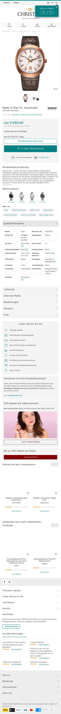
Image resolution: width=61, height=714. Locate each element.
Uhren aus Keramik (28, 215)
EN (57, 3)
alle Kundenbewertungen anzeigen (14, 637)
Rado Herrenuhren (19, 210)
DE (48, 3)
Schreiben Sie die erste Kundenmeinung (27, 115)
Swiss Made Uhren (46, 215)
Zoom (55, 89)
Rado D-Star (34, 210)
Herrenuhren (48, 210)
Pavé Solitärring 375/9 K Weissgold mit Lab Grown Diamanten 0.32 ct (16, 561)
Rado (6, 210)
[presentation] (4, 197)
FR (52, 3)
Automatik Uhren (10, 215)
